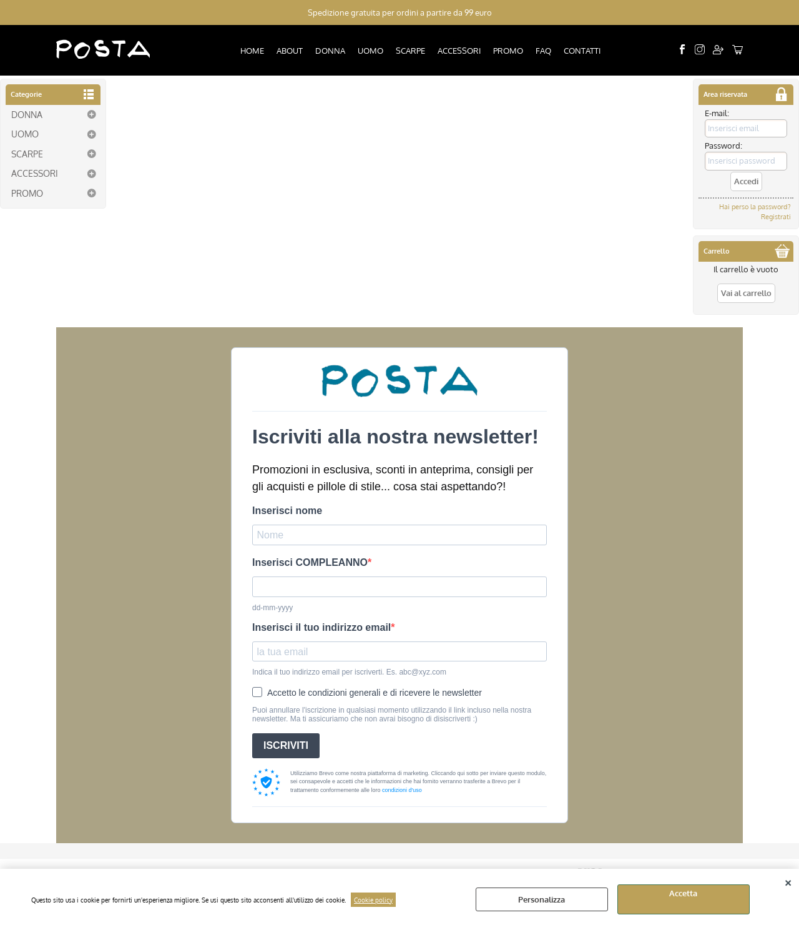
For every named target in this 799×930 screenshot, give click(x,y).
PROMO (508, 51)
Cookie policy (373, 900)
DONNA (330, 51)
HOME (252, 51)
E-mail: (717, 113)
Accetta (683, 893)
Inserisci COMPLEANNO (310, 562)
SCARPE (410, 51)
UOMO (370, 51)
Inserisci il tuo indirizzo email (321, 627)
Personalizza (541, 899)
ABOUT (290, 51)
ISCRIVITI (285, 745)
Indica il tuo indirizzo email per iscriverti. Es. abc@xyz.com (349, 672)
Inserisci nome (287, 510)
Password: (723, 146)
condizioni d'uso (402, 790)
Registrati (776, 216)
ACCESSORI (459, 51)
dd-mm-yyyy (272, 607)
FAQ (543, 51)
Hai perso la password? (755, 206)
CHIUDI (788, 881)
